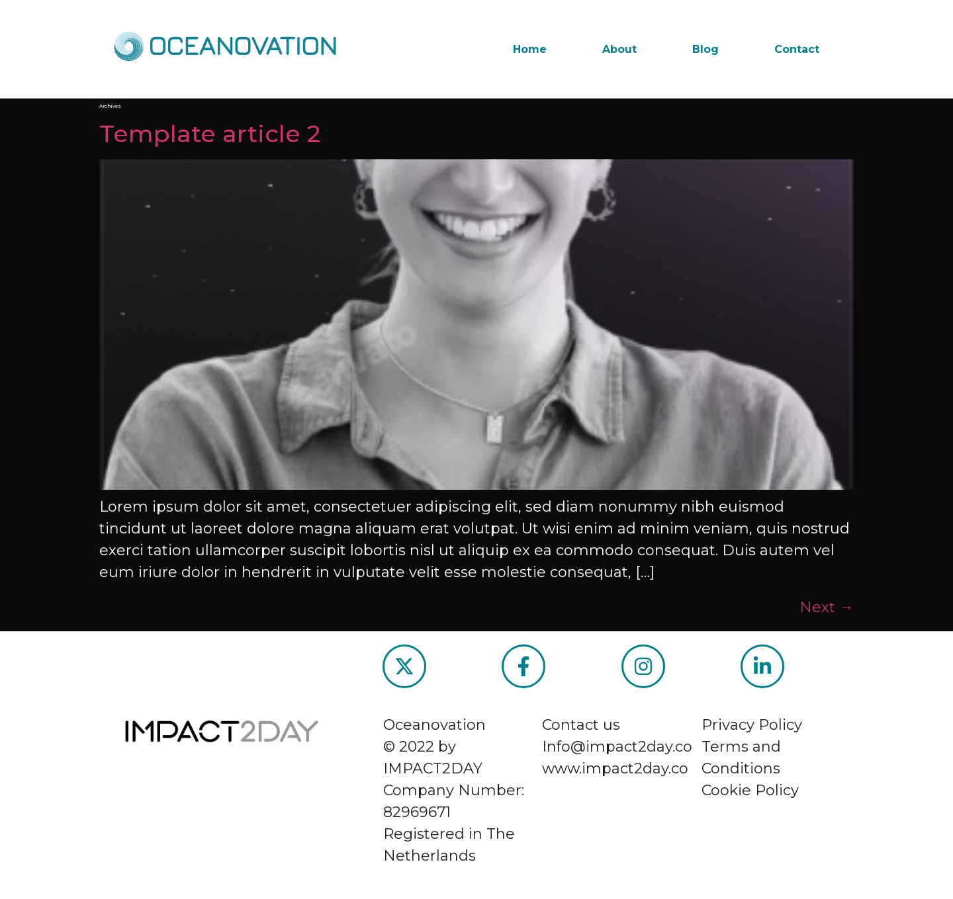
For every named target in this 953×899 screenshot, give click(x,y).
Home (530, 49)
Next (826, 607)
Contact (796, 49)
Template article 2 (209, 133)
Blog (705, 49)
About (619, 49)
